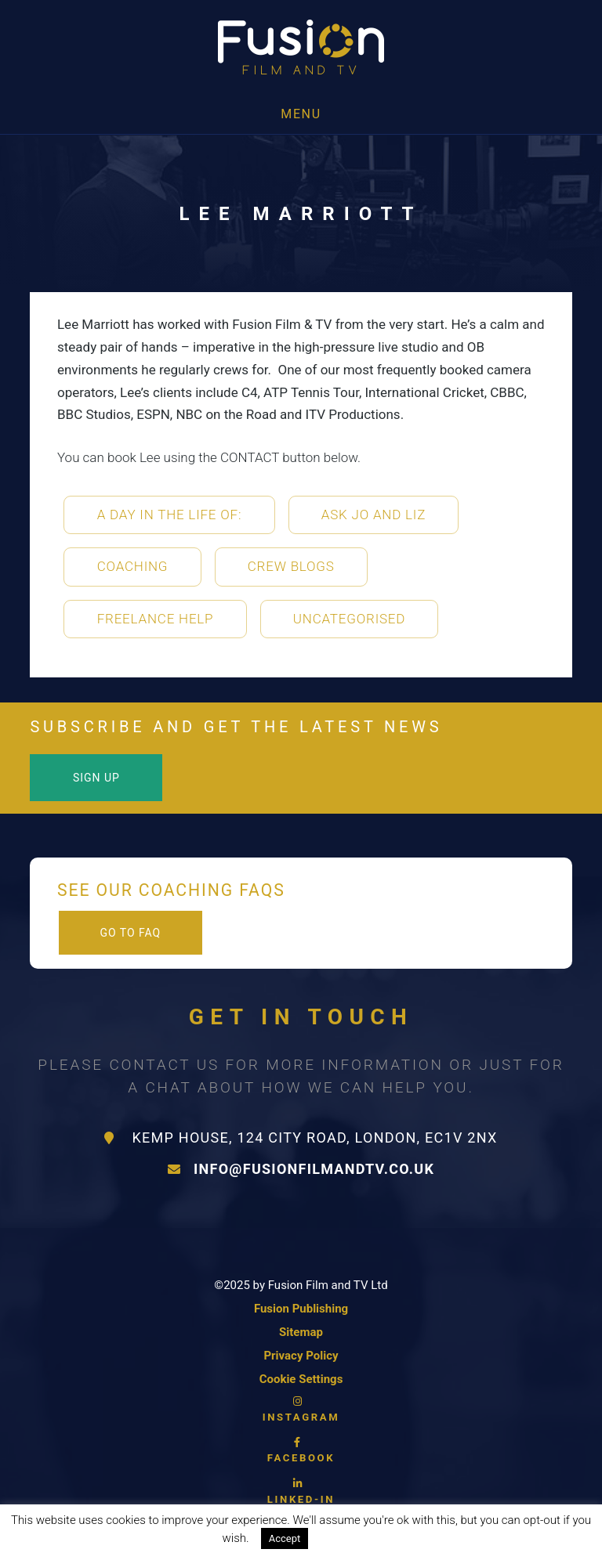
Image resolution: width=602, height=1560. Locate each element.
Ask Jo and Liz (373, 514)
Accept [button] (285, 1538)
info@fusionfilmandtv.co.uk (301, 1169)
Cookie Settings (301, 1379)
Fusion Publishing (301, 1309)
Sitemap (301, 1332)
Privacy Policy (300, 1356)
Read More (351, 1538)
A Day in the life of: (169, 514)
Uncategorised (349, 619)
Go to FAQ (130, 932)
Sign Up (96, 777)
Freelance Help (155, 619)
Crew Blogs (291, 566)
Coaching (133, 566)
